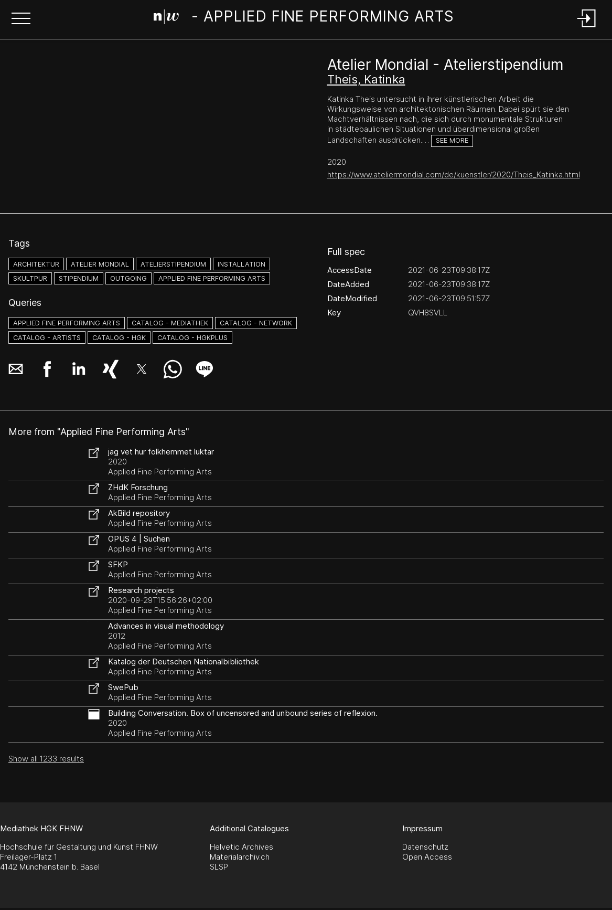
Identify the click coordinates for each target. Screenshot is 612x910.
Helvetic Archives (241, 847)
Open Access (427, 857)
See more (452, 140)
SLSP (219, 867)
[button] (21, 19)
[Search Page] (304, 18)
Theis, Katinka (366, 79)
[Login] (586, 28)
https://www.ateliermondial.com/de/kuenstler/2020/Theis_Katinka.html (453, 174)
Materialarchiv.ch (240, 857)
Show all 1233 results (46, 759)
